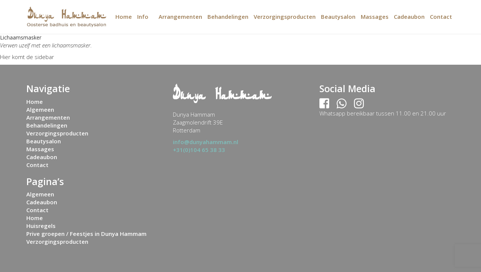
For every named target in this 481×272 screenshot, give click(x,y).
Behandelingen (227, 16)
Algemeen (40, 109)
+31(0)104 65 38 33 (199, 149)
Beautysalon (338, 16)
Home (123, 16)
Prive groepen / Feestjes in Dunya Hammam (86, 233)
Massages (375, 16)
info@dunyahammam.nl (205, 142)
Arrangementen (180, 16)
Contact (441, 16)
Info (142, 16)
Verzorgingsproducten (285, 16)
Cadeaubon (409, 16)
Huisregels (41, 225)
